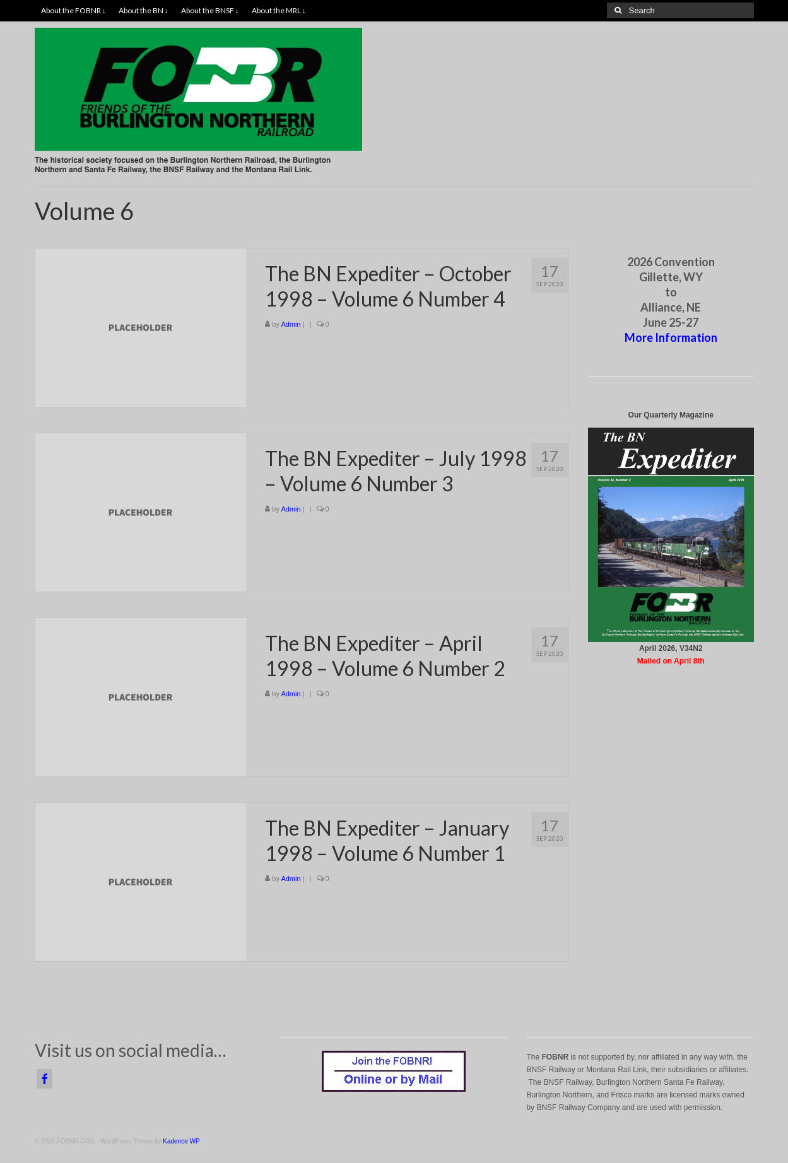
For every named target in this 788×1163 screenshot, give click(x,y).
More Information (671, 337)
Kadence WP (181, 1141)
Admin (290, 324)
